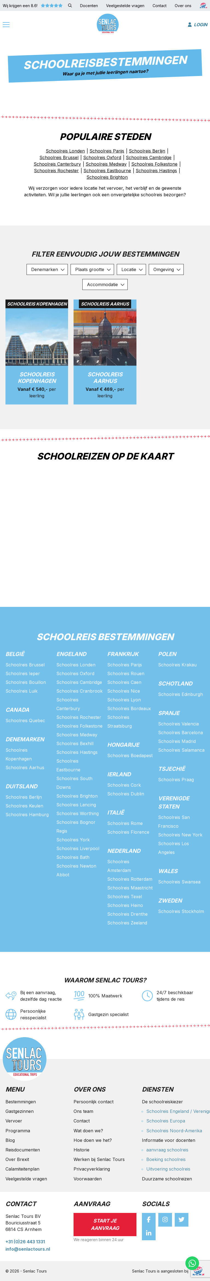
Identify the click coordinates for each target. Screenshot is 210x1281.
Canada (17, 733)
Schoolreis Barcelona (180, 755)
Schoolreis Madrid (177, 764)
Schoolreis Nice (123, 714)
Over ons (89, 1089)
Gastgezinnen (19, 1111)
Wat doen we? (88, 1130)
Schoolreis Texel (124, 919)
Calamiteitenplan (22, 1169)
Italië (115, 835)
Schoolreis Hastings (77, 775)
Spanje (168, 736)
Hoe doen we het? (93, 1140)
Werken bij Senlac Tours (99, 1159)
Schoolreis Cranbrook (79, 714)
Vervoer (13, 1121)
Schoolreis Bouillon (25, 705)
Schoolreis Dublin (125, 817)
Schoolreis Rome (125, 846)
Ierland (119, 797)
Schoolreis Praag (176, 802)
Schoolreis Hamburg (27, 837)
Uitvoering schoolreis (168, 1169)
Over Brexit (17, 1159)
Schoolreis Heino (125, 928)
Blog (10, 1140)
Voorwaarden (88, 1178)
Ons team (83, 1111)
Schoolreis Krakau (177, 688)
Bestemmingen (20, 1101)
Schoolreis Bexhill (75, 766)
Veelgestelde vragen (26, 1178)
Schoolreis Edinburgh (180, 717)
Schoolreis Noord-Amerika (174, 1130)
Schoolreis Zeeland (127, 946)
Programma (17, 1130)
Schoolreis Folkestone (79, 749)
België (14, 677)
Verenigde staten (173, 825)
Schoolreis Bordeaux (129, 731)
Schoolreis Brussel (25, 688)
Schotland (175, 706)
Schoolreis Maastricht (130, 911)
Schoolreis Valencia (178, 747)
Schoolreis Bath (72, 880)
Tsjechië (171, 792)
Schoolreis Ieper (22, 696)
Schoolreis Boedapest (130, 778)
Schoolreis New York (180, 858)
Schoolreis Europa (165, 1121)
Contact (82, 1121)
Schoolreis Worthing (77, 836)
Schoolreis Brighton (77, 819)
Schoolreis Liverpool (77, 871)
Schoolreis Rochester (78, 740)
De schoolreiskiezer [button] (162, 1101)
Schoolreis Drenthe (127, 937)
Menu (14, 1089)
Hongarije (123, 768)
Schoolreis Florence (128, 855)
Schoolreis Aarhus (24, 790)
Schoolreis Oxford (75, 696)
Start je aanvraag (105, 1224)
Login (197, 24)
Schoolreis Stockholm (181, 934)
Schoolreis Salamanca (181, 773)
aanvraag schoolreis (167, 1150)
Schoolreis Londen (75, 688)
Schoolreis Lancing (76, 827)
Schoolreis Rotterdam (129, 902)
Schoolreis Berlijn (23, 820)
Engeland (71, 677)
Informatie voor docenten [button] (168, 1140)
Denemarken (24, 762)
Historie (81, 1150)
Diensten (157, 1089)
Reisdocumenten (22, 1150)
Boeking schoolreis (166, 1159)
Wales (167, 894)
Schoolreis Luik (21, 714)
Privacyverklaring (92, 1169)
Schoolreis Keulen (24, 829)
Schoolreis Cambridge (79, 705)
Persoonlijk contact (93, 1101)
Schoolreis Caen (124, 705)
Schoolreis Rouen (125, 696)
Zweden (170, 923)
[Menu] (6, 25)
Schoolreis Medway (76, 758)
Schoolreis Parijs (124, 688)
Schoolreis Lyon (124, 723)
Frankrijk (122, 677)
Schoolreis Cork (124, 808)
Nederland (123, 874)
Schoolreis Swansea (179, 905)
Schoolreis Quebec (25, 743)
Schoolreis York (73, 862)
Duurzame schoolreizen (167, 1178)
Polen (167, 677)
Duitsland (21, 809)
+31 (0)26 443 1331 (25, 1241)
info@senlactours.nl (27, 1249)
